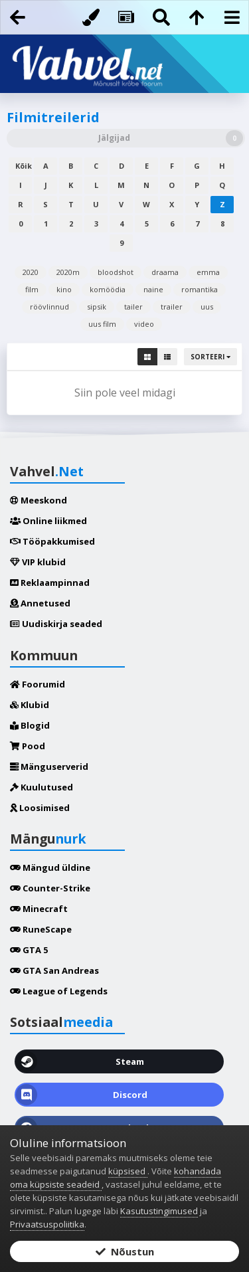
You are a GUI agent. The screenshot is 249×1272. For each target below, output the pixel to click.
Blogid (30, 725)
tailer (133, 307)
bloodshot (115, 272)
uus (207, 307)
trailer (172, 307)
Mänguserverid (49, 766)
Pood (27, 746)
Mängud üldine (50, 867)
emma (208, 272)
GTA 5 (29, 950)
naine (153, 289)
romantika (199, 289)
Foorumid (37, 684)
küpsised (127, 1171)
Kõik (23, 166)
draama (165, 272)
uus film (102, 324)
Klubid (29, 705)
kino (64, 289)
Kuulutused (41, 787)
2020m (68, 272)
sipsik (96, 307)
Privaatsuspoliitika (47, 1224)
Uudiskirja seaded (56, 624)
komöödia (107, 289)
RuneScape (41, 929)
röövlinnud (49, 307)
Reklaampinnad (50, 583)
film (32, 289)
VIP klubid (38, 562)
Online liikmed (48, 521)
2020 (31, 272)
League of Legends (59, 991)
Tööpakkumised (52, 541)
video (144, 324)
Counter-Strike (50, 888)
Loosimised (40, 808)
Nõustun (125, 1251)
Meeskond (38, 500)
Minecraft (39, 909)
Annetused (40, 603)
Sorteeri (210, 356)
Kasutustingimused (159, 1211)
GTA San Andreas (54, 970)
